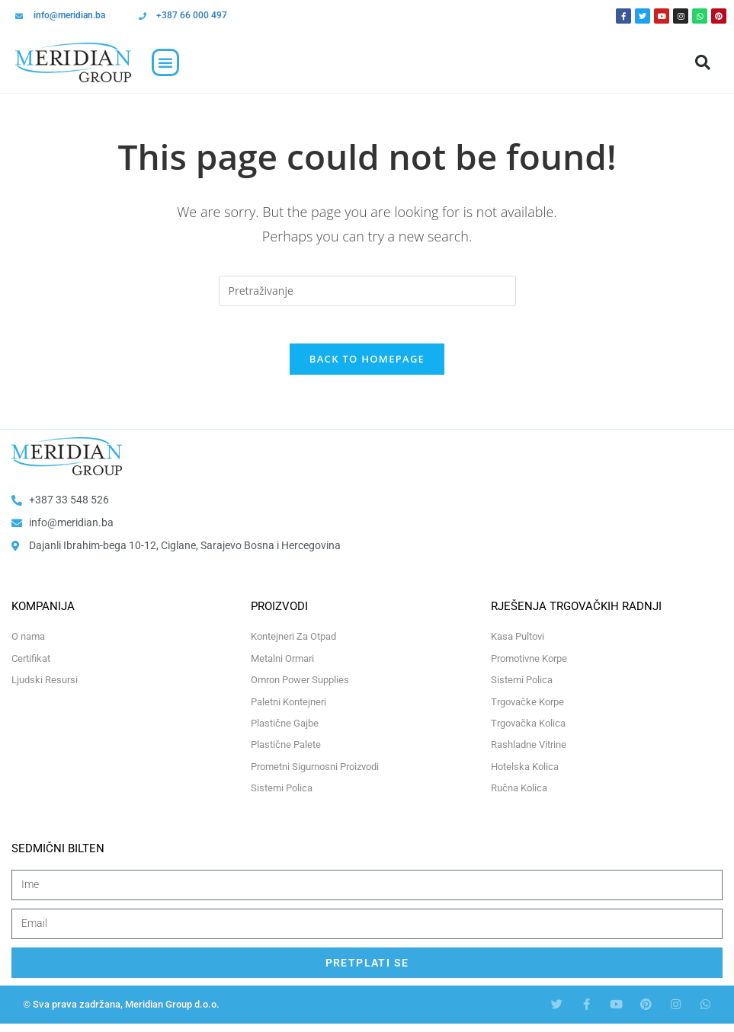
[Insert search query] (367, 291)
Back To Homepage (367, 368)
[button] (165, 62)
